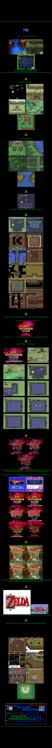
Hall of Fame (42, 720)
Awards (26, 721)
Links (26, 720)
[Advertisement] (26, 10)
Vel (22, 36)
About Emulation (25, 713)
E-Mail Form (33, 713)
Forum (24, 714)
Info (19, 713)
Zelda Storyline (41, 713)
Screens (29, 715)
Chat (28, 714)
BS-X (16, 713)
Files (33, 715)
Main (13, 713)
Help (36, 715)
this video (14, 337)
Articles (36, 720)
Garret (25, 438)
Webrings (31, 720)
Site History (20, 721)
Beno (25, 589)
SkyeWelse (15, 544)
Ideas (39, 715)
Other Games (21, 720)
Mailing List (31, 721)
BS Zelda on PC (13, 720)
